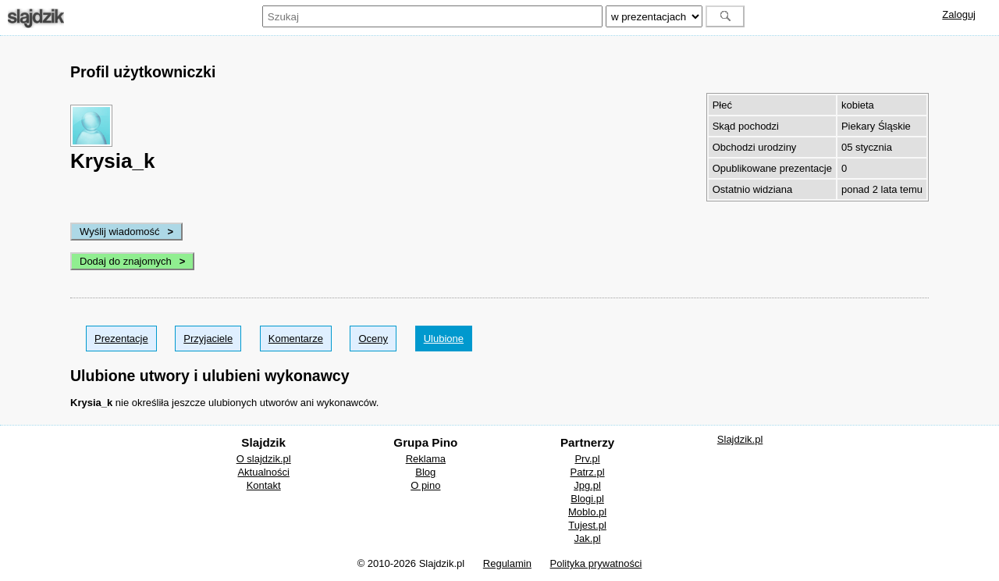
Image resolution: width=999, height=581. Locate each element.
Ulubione (444, 338)
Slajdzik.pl (740, 439)
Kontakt (264, 485)
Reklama (426, 459)
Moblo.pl (587, 512)
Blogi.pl (587, 498)
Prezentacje (121, 338)
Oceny (373, 338)
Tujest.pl (587, 525)
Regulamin (507, 563)
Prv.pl (586, 459)
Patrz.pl (588, 472)
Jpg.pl (587, 485)
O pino (425, 485)
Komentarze (295, 338)
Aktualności (263, 472)
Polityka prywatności (596, 563)
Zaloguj (959, 14)
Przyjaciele (208, 338)
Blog (425, 472)
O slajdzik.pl (263, 459)
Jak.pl (587, 538)
